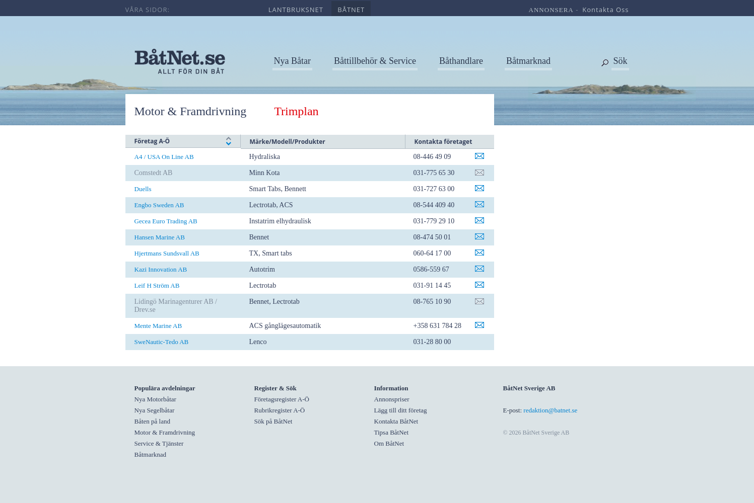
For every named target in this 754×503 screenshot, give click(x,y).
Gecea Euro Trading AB (165, 221)
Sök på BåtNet (273, 421)
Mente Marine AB (158, 325)
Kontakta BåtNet (396, 421)
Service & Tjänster (159, 443)
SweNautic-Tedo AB (161, 342)
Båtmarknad (528, 61)
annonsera (551, 10)
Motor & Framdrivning (195, 111)
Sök (620, 61)
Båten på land (152, 421)
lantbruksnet (295, 9)
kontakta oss (605, 9)
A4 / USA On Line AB (164, 156)
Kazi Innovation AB (160, 269)
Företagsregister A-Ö (281, 399)
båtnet (351, 9)
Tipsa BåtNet (391, 432)
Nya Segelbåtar (154, 410)
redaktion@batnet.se (550, 410)
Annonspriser (391, 399)
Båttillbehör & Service (375, 61)
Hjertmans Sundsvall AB (166, 253)
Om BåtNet (389, 443)
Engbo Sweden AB (159, 205)
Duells (143, 189)
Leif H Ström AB (157, 285)
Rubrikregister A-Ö (279, 410)
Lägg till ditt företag (400, 410)
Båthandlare (461, 61)
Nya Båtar (292, 61)
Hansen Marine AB (159, 237)
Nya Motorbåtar (155, 399)
